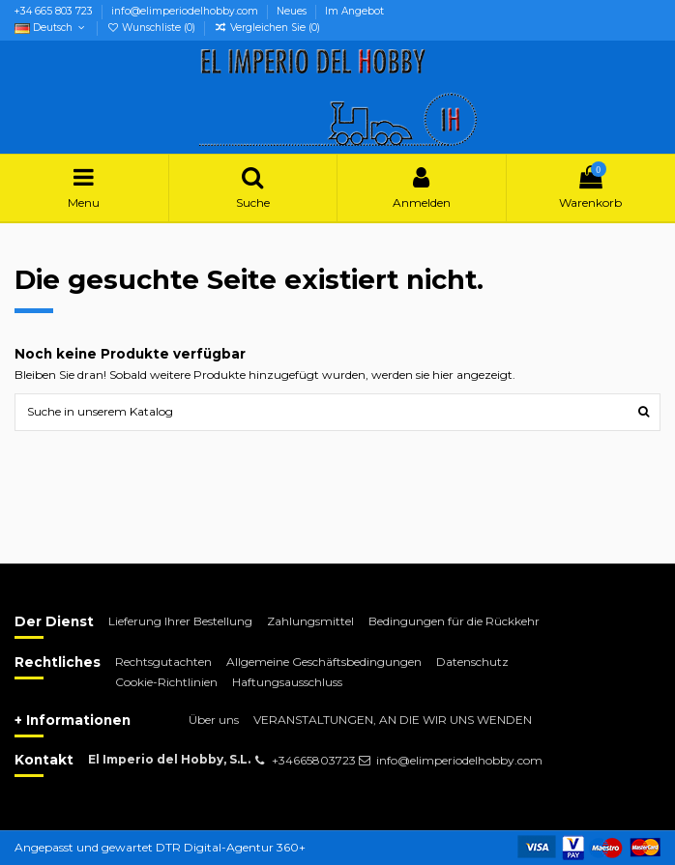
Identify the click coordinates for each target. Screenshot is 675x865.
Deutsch (51, 27)
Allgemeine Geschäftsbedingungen (324, 661)
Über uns (214, 719)
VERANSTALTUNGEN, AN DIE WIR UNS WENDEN (392, 719)
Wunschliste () (152, 27)
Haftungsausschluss (287, 682)
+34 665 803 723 (55, 11)
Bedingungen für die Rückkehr (454, 621)
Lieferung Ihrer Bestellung (180, 621)
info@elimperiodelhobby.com (186, 11)
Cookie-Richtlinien (166, 682)
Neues (293, 11)
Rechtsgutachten (163, 661)
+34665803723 (314, 760)
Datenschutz (472, 661)
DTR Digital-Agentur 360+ (231, 847)
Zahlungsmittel (310, 621)
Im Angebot (354, 11)
